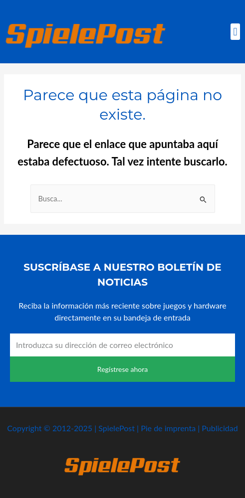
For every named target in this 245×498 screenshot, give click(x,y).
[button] (235, 31)
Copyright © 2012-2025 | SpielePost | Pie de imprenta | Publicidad (122, 428)
